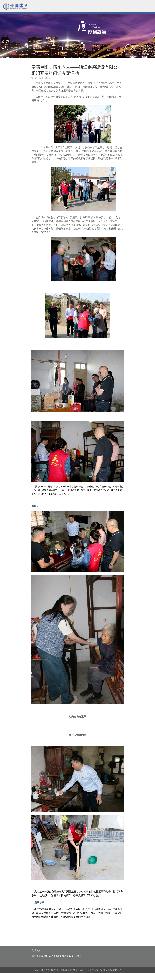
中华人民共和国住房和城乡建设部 (65, 956)
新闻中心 (83, 16)
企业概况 (28, 16)
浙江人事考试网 (39, 956)
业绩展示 (65, 16)
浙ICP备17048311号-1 (110, 970)
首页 (9, 16)
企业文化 (46, 16)
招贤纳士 (120, 16)
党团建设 (102, 16)
